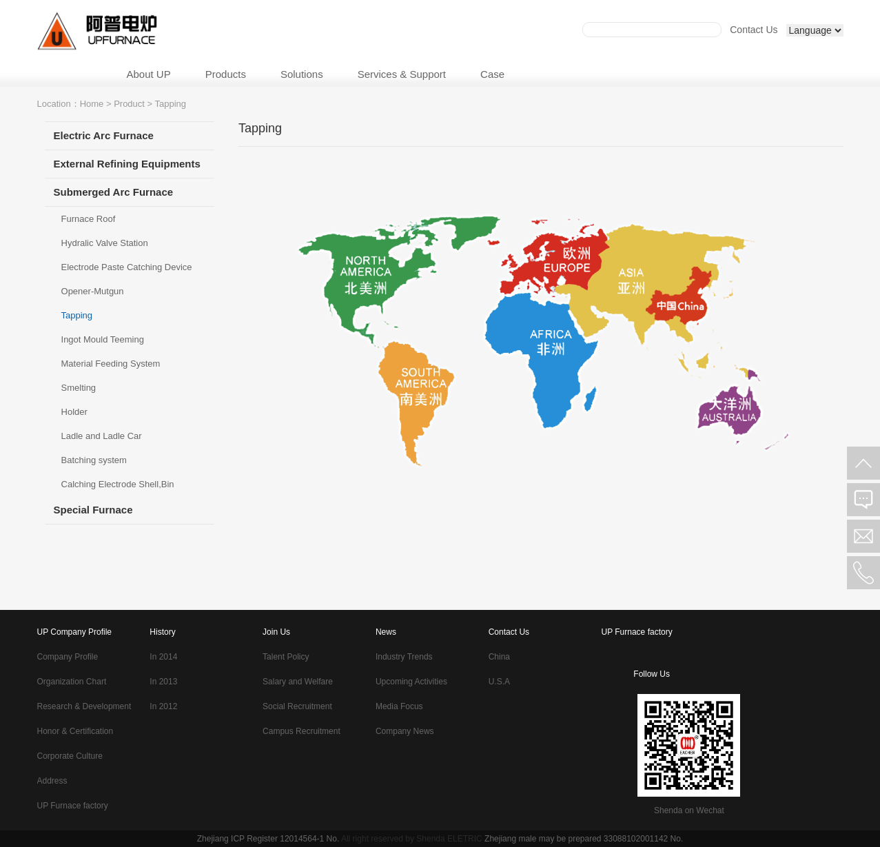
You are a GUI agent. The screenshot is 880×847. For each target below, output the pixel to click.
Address (52, 781)
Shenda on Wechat (689, 810)
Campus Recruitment (301, 731)
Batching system (94, 460)
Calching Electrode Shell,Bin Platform (117, 487)
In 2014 (163, 657)
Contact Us (753, 29)
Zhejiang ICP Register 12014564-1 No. (268, 839)
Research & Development (84, 706)
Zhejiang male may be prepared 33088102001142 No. (583, 839)
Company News (405, 731)
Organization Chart (72, 681)
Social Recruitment (297, 706)
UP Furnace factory (72, 805)
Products (225, 74)
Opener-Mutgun (92, 291)
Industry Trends (404, 657)
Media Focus (399, 706)
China (499, 657)
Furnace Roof (88, 219)
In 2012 (163, 706)
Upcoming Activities (411, 681)
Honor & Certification (75, 731)
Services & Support (402, 74)
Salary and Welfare (298, 681)
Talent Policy (286, 657)
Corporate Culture (70, 756)
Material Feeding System (111, 363)
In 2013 (163, 681)
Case (492, 74)
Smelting (78, 387)
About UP (149, 74)
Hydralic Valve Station (104, 243)
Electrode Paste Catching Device (126, 267)
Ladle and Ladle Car (101, 436)
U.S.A (499, 681)
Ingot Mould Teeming (102, 339)
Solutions (301, 74)
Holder (74, 412)
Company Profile (68, 657)
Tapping (77, 315)
